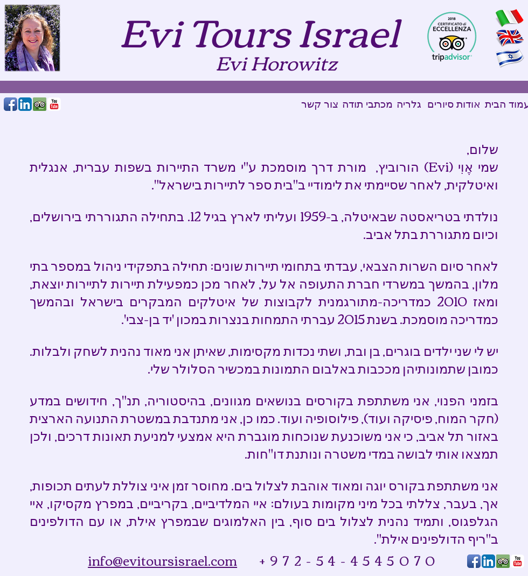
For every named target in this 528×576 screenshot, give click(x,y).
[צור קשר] (320, 104)
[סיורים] (440, 104)
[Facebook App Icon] (10, 104)
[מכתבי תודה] (367, 104)
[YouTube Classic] (54, 104)
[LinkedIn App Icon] (25, 104)
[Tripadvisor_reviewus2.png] (39, 104)
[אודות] (468, 104)
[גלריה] (408, 104)
